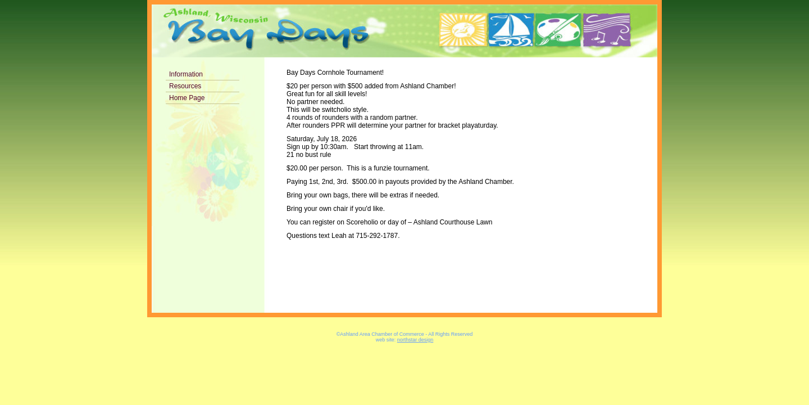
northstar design (415, 340)
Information (186, 74)
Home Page (186, 98)
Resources (185, 86)
